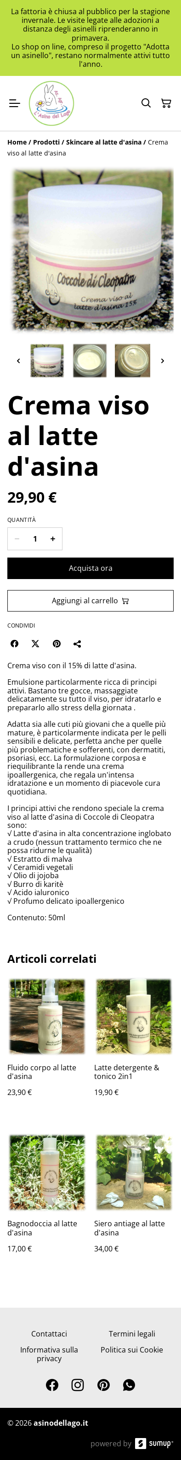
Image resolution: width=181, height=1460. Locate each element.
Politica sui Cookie (132, 1350)
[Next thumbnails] (163, 360)
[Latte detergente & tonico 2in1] (134, 1046)
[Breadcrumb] (90, 147)
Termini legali (132, 1334)
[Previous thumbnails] (18, 360)
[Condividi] (78, 643)
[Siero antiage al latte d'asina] (134, 1202)
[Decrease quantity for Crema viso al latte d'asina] (16, 538)
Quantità (21, 520)
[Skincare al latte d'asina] (103, 142)
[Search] (146, 103)
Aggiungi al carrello (90, 601)
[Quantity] (35, 538)
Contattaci (49, 1334)
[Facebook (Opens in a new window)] (14, 643)
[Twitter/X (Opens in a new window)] (35, 643)
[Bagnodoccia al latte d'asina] (47, 1202)
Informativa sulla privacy (49, 1354)
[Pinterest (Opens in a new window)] (56, 643)
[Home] (17, 142)
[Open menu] (15, 103)
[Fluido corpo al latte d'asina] (47, 1046)
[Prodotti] (46, 142)
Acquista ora (91, 568)
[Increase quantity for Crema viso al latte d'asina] (53, 538)
